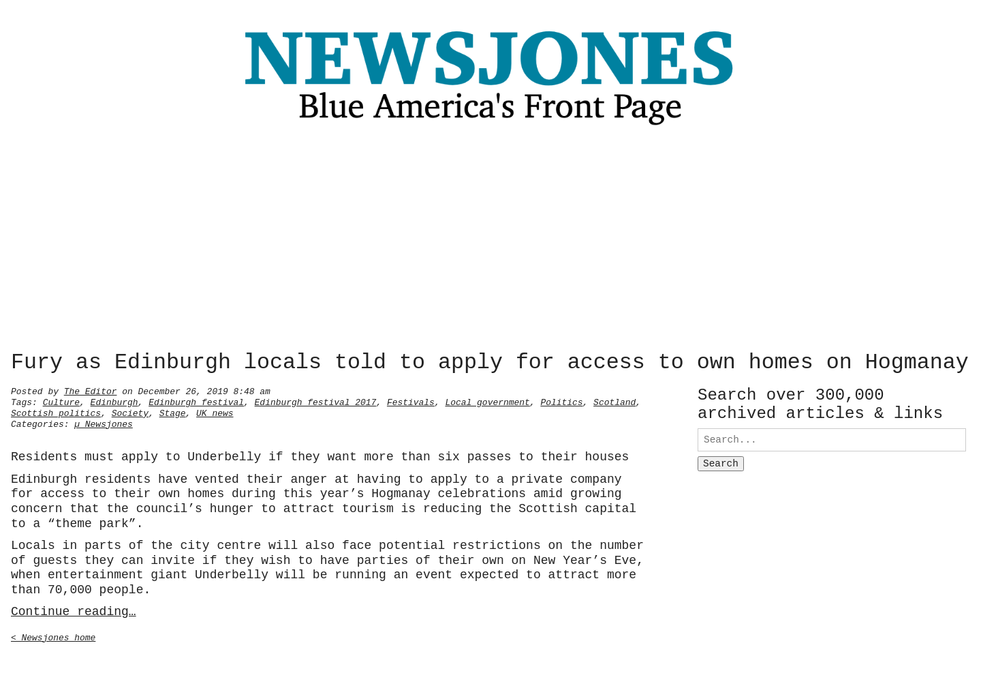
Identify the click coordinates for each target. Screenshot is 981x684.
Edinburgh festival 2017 (316, 401)
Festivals (411, 401)
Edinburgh (114, 401)
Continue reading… (73, 610)
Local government (487, 401)
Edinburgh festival (196, 401)
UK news (214, 412)
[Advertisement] (490, 242)
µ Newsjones (103, 423)
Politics (561, 401)
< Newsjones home (53, 636)
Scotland (614, 401)
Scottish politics (56, 412)
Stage (172, 412)
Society (130, 412)
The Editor (90, 390)
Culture (61, 401)
